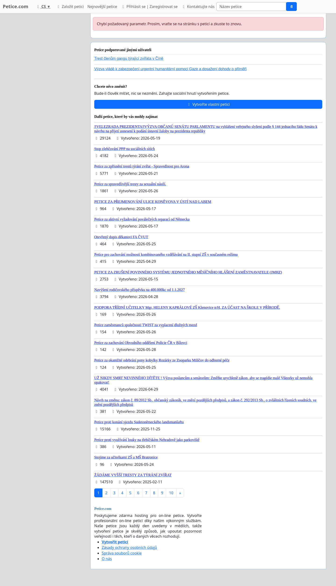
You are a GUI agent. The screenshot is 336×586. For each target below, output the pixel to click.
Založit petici (70, 6)
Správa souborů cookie (122, 553)
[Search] (251, 6)
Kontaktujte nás (197, 6)
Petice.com (15, 6)
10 (171, 492)
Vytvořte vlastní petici (208, 104)
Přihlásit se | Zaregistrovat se (149, 6)
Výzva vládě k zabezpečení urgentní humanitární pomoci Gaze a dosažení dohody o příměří (170, 69)
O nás (107, 558)
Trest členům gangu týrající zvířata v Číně (128, 58)
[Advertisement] (45, 83)
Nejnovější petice (102, 6)
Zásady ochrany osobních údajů (129, 547)
